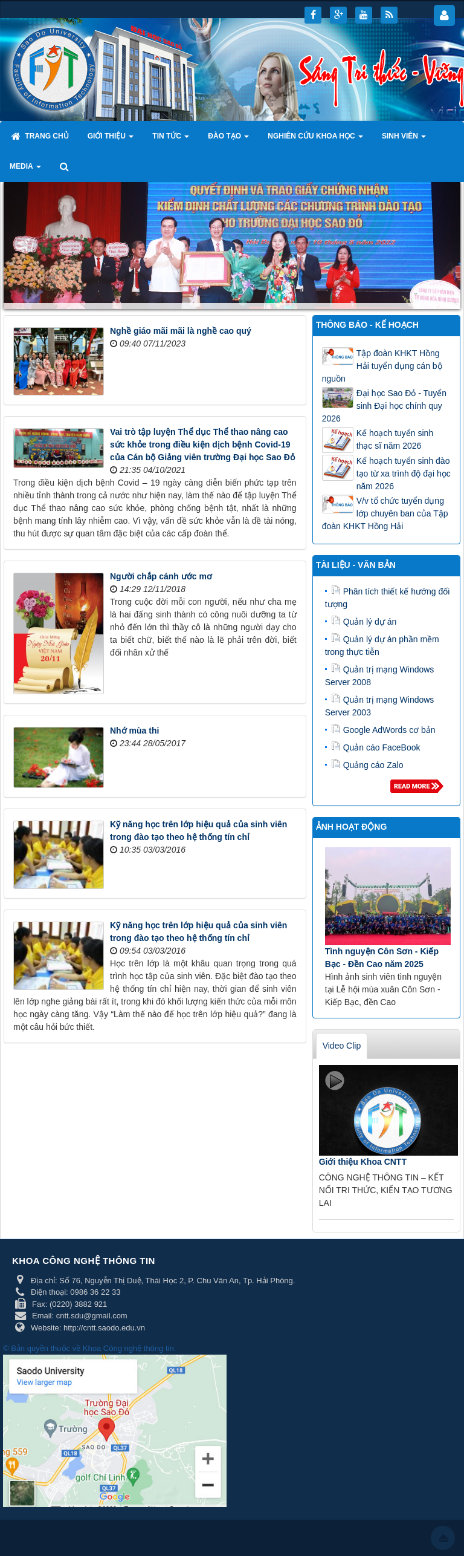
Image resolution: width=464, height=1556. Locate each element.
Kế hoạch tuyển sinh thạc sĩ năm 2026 (395, 439)
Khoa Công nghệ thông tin (128, 1348)
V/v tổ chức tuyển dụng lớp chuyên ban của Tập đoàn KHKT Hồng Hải (385, 513)
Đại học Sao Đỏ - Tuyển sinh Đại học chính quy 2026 (384, 405)
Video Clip (342, 1045)
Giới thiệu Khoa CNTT (363, 1162)
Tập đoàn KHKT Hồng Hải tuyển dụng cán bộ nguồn (382, 365)
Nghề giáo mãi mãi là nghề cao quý (180, 331)
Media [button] (25, 170)
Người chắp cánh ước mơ (161, 576)
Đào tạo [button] (228, 140)
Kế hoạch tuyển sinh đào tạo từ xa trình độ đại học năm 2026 (403, 473)
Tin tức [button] (170, 140)
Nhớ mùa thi (134, 730)
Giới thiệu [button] (111, 140)
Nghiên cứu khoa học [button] (315, 140)
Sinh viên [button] (404, 140)
